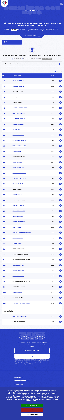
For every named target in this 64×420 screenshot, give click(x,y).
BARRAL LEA (17, 243)
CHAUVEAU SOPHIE (19, 118)
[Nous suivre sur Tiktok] (37, 336)
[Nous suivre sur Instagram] (32, 336)
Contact (17, 377)
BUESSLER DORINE (19, 221)
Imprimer (58, 71)
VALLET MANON (18, 238)
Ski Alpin (6, 29)
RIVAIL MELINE (18, 183)
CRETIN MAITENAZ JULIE (21, 303)
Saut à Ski (55, 29)
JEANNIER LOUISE (19, 211)
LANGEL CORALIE (18, 265)
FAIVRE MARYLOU (18, 270)
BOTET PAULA (17, 129)
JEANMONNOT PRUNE (20, 316)
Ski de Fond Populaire (35, 29)
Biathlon (14, 29)
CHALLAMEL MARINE (19, 140)
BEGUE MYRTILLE (18, 86)
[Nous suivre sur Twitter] (26, 336)
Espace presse (20, 380)
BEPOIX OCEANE (18, 205)
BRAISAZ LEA (17, 292)
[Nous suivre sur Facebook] (21, 336)
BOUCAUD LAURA (18, 167)
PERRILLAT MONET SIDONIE (22, 232)
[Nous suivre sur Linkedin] (43, 336)
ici (38, 400)
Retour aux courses (12, 42)
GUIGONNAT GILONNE (20, 108)
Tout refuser (32, 409)
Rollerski (47, 29)
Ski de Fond (23, 29)
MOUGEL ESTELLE (18, 80)
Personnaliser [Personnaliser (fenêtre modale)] (32, 414)
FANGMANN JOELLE (19, 216)
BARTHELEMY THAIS (19, 178)
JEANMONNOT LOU (19, 113)
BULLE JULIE (17, 151)
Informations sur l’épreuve (32, 64)
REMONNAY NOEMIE (19, 173)
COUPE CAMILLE (18, 276)
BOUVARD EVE (17, 194)
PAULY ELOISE (17, 162)
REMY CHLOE (17, 227)
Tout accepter (32, 405)
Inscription (32, 356)
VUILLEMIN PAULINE (19, 146)
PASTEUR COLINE (18, 135)
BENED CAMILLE (18, 124)
